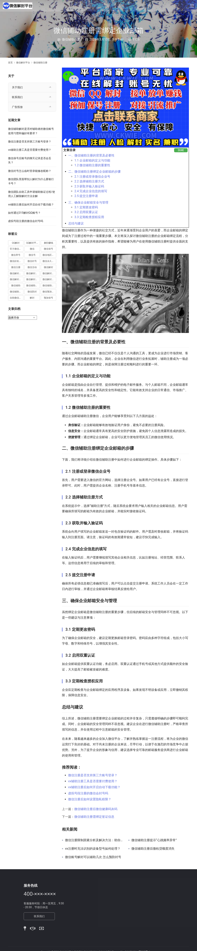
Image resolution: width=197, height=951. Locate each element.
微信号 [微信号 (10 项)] (32, 255)
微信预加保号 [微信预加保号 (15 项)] (49, 291)
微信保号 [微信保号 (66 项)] (48, 248)
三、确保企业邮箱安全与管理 (88, 202)
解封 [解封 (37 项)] (32, 297)
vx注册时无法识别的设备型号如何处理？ (92, 848)
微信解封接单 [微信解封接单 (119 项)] (16, 279)
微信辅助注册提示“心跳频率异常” (154, 840)
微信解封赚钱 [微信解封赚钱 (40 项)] (33, 279)
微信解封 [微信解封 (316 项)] (48, 267)
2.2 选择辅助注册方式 (89, 181)
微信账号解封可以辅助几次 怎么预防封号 (93, 857)
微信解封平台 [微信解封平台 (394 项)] (49, 273)
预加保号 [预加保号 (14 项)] (48, 297)
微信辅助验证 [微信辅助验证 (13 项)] (16, 291)
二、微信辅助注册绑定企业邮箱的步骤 (94, 171)
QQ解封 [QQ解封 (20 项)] (16, 243)
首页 (10, 62)
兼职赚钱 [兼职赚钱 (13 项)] (48, 243)
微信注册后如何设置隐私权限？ (89, 799)
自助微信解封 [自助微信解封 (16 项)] (16, 297)
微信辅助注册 (71, 39)
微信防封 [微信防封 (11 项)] (32, 291)
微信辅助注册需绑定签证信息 (94, 817)
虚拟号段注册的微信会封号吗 (88, 793)
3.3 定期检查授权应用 (89, 217)
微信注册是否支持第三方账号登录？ (92, 775)
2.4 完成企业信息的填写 (90, 191)
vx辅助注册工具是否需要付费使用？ (92, 781)
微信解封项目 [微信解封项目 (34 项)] (49, 279)
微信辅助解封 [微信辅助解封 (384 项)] (49, 285)
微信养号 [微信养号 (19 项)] (15, 255)
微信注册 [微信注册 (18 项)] (15, 267)
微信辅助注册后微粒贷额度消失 (152, 848)
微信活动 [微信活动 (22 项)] (32, 267)
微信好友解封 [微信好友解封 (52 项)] (16, 261)
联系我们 (17, 97)
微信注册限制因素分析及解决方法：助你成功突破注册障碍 (94, 840)
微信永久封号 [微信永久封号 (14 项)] (49, 261)
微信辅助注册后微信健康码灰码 (95, 809)
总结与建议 (76, 223)
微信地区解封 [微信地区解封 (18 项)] (49, 255)
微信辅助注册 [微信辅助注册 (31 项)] (33, 285)
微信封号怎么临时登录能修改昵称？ (29, 170)
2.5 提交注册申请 (86, 196)
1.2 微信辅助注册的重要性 (92, 165)
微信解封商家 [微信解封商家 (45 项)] (33, 273)
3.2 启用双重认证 (86, 212)
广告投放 (17, 106)
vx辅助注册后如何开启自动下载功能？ (94, 787)
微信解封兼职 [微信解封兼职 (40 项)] (16, 273)
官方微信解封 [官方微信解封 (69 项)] (16, 248)
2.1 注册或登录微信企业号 (92, 176)
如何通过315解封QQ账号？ (24, 212)
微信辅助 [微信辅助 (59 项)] (15, 285)
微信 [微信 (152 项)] (32, 248)
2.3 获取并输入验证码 (89, 186)
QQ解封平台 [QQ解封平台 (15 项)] (32, 243)
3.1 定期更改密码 (86, 207)
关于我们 (17, 87)
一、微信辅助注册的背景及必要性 (91, 155)
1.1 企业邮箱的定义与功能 (92, 160)
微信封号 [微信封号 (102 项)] (32, 261)
